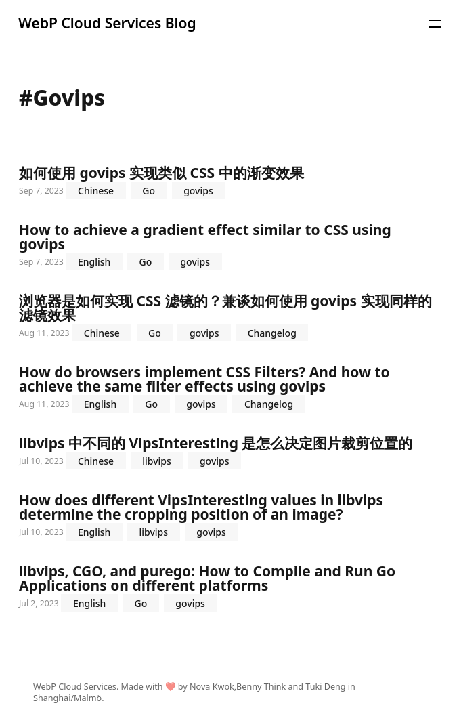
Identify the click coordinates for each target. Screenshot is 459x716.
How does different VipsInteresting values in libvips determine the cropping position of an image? (229, 517)
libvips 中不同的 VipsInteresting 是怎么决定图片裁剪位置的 (229, 452)
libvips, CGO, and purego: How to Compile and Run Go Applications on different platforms (229, 588)
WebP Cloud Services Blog (107, 23)
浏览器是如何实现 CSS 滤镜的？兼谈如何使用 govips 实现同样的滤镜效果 (229, 317)
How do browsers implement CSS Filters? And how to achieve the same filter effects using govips (229, 389)
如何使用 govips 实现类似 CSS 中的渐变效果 (229, 182)
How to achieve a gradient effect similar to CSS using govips (229, 246)
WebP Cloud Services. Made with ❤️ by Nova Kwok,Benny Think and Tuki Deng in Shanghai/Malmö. (194, 692)
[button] (435, 23)
